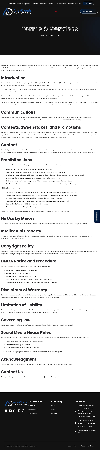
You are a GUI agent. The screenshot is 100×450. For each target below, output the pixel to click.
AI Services (31, 405)
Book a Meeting (89, 11)
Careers (54, 413)
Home (42, 36)
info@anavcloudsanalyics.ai (71, 120)
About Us (54, 405)
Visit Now (88, 3)
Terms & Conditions (87, 446)
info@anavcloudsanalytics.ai (87, 431)
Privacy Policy (71, 446)
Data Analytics (33, 409)
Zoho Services (32, 413)
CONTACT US (97, 216)
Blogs (53, 409)
